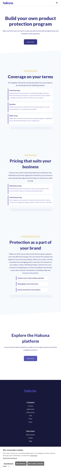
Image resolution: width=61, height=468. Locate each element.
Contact (30, 406)
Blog (30, 441)
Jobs (30, 415)
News (30, 422)
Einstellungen (8, 464)
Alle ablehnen (21, 464)
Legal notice (30, 409)
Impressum (33, 455)
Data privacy (30, 412)
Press (30, 419)
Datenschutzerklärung (10, 458)
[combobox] (6, 466)
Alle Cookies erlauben (35, 464)
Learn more (30, 42)
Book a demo (30, 435)
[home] (8, 2)
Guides (30, 438)
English (5, 466)
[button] (57, 3)
